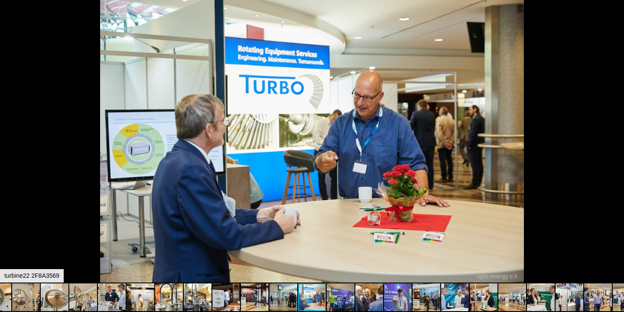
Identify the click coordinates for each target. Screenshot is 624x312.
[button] (616, 22)
